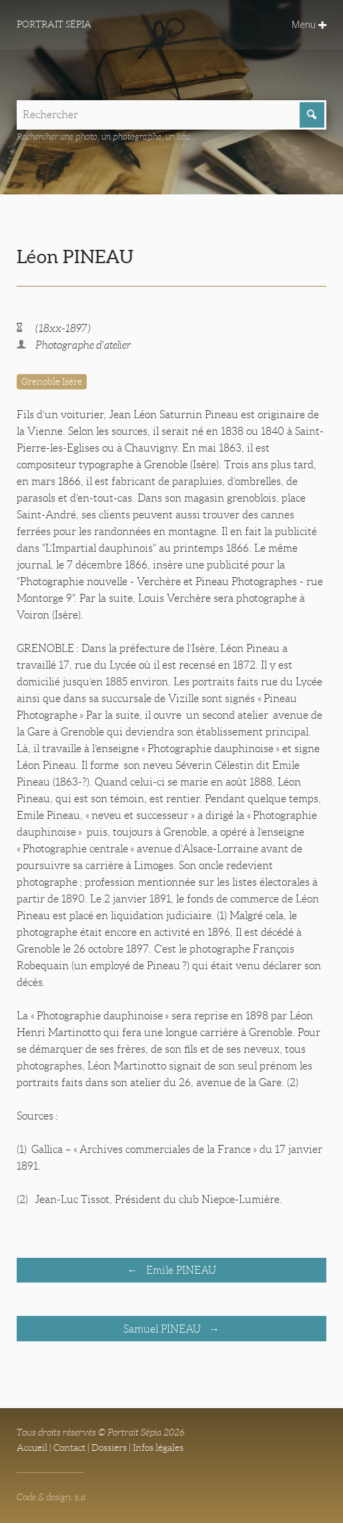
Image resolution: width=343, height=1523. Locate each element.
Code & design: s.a (51, 1497)
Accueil (32, 1447)
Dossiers (109, 1447)
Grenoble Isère (51, 381)
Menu (309, 24)
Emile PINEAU (179, 1270)
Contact (69, 1447)
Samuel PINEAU (163, 1329)
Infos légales (158, 1447)
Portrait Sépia (54, 24)
